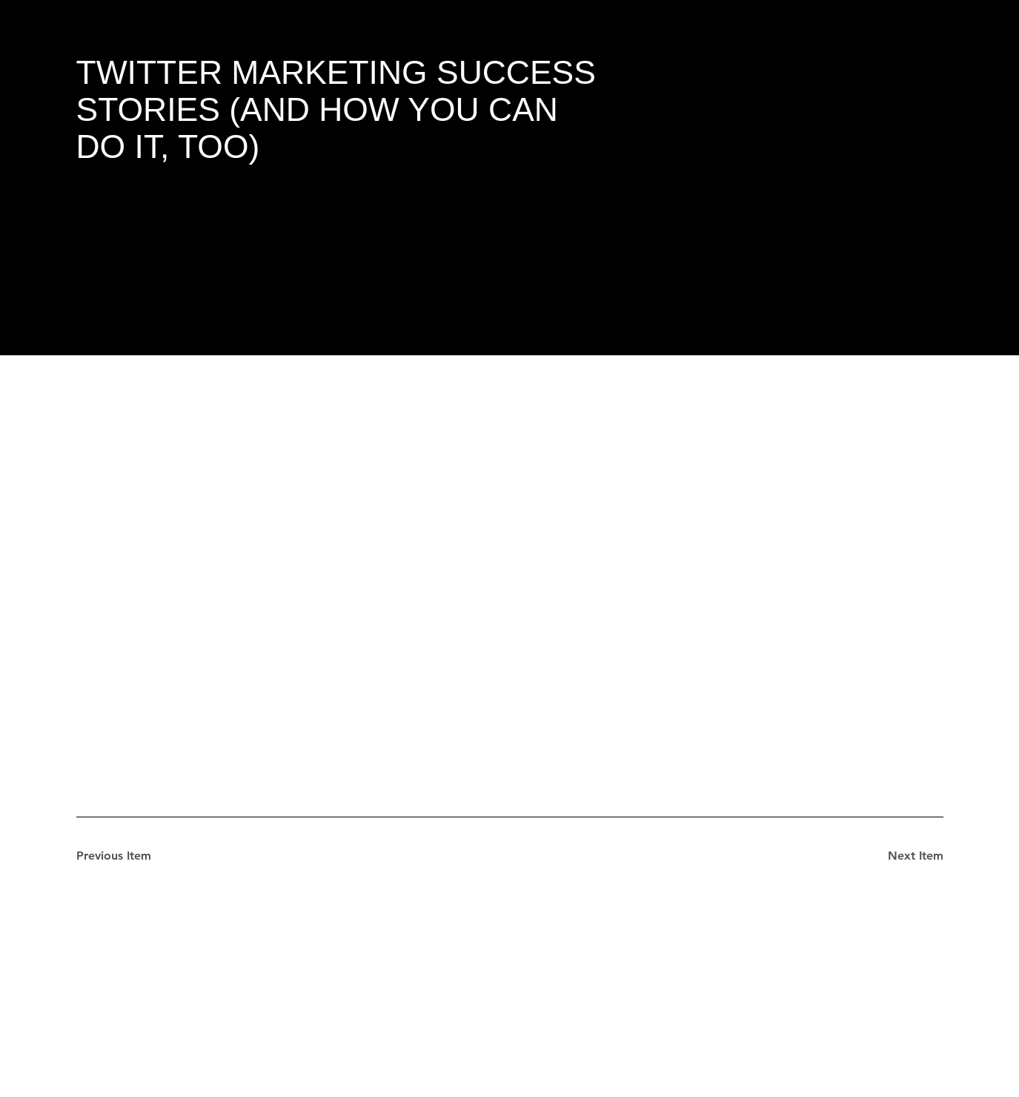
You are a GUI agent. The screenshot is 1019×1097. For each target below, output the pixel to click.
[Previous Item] (129, 856)
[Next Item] (890, 856)
